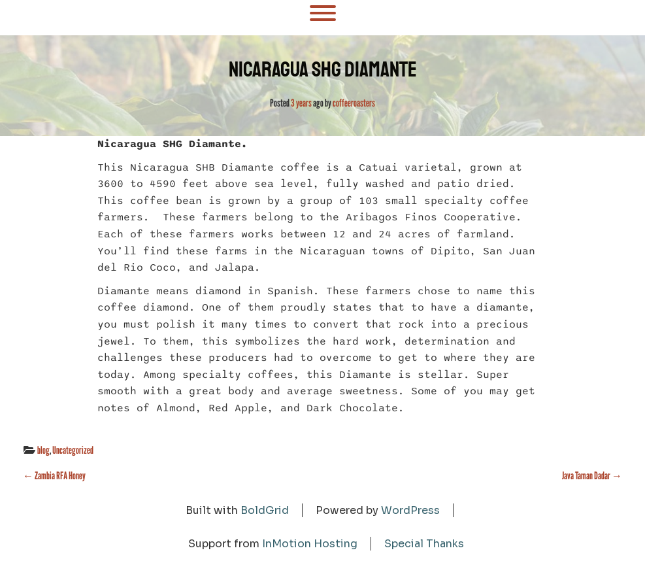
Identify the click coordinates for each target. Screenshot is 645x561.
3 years (301, 103)
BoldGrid (264, 510)
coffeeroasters (354, 103)
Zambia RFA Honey (54, 475)
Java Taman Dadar (592, 475)
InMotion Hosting (309, 544)
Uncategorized (72, 450)
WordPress (410, 510)
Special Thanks (424, 544)
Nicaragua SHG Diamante (323, 69)
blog (43, 450)
